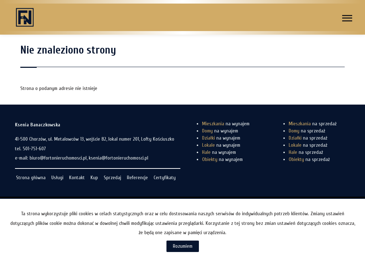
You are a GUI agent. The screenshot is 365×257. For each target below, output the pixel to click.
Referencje (137, 178)
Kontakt (77, 178)
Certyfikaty (165, 178)
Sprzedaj (112, 178)
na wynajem (226, 124)
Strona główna (31, 178)
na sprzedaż (312, 124)
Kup (94, 178)
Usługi (57, 178)
